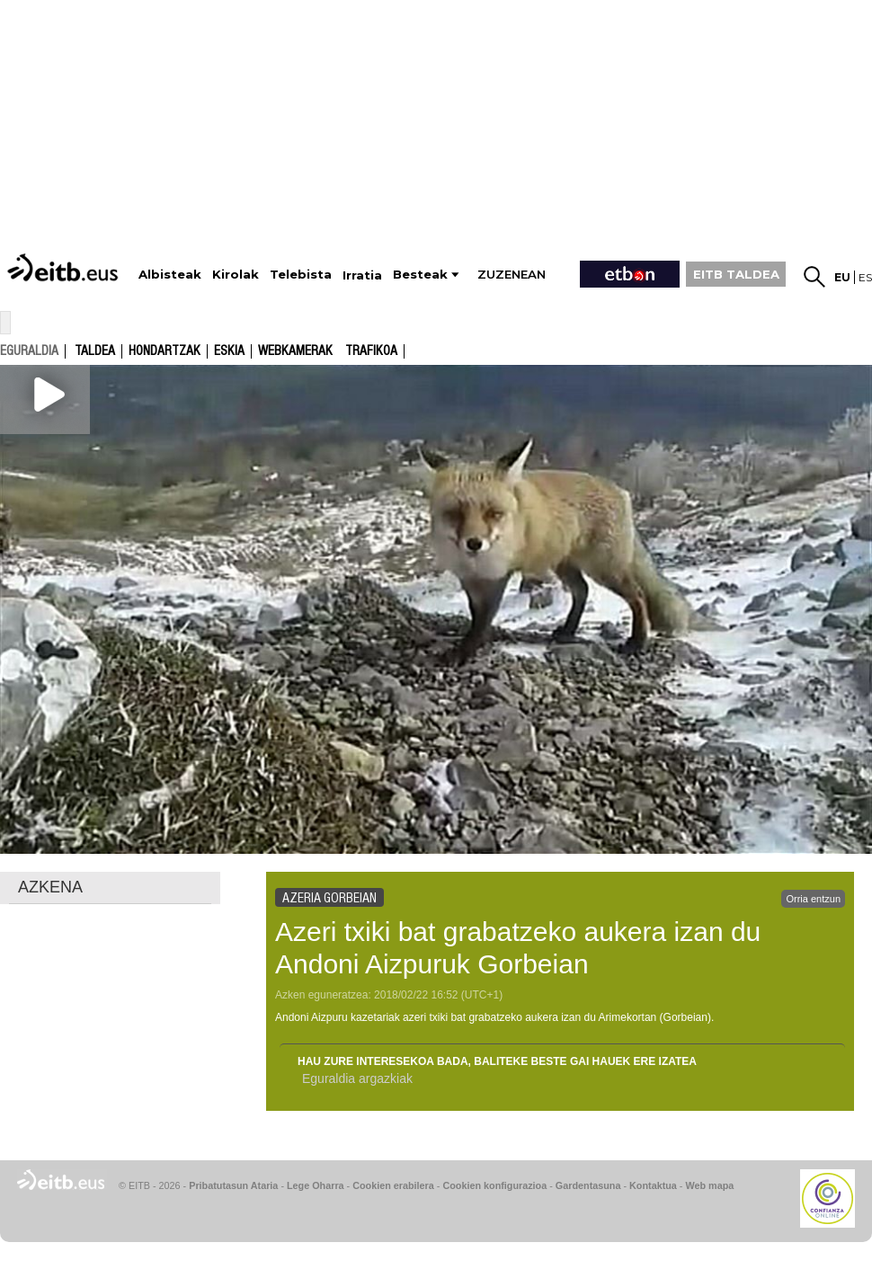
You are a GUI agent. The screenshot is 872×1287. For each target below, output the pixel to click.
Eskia (229, 351)
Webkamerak (295, 351)
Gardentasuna (588, 1185)
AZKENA (50, 887)
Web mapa (709, 1185)
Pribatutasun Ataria (233, 1185)
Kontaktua (653, 1185)
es (865, 277)
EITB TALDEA (736, 274)
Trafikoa (371, 351)
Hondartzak (164, 351)
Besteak (420, 274)
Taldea (95, 351)
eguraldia (29, 350)
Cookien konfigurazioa (494, 1185)
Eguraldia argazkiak (357, 1078)
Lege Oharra (315, 1185)
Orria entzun (813, 898)
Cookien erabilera (393, 1185)
